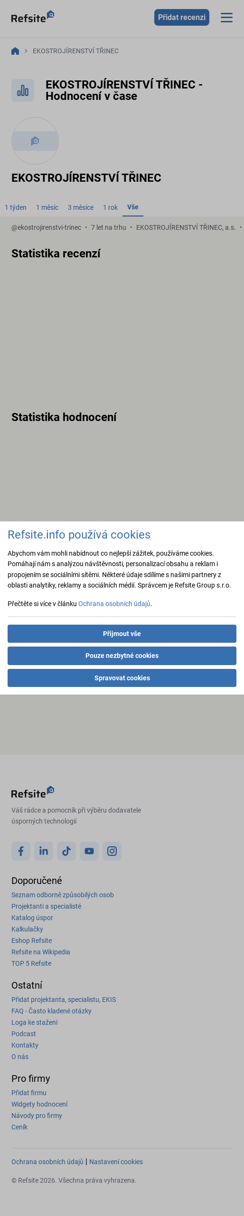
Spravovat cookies (122, 678)
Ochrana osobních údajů (114, 604)
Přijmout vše (122, 633)
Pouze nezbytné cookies (122, 655)
